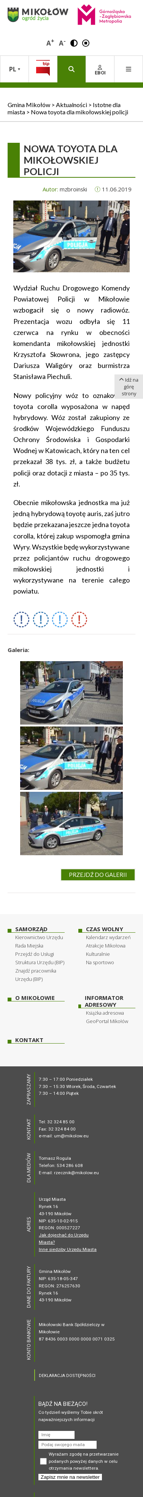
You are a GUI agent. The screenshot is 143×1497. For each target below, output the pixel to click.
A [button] (50, 42)
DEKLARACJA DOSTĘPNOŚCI (67, 1375)
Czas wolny (104, 929)
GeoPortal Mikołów (107, 1021)
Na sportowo (100, 962)
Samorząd (31, 929)
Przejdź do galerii (98, 874)
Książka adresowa (105, 1012)
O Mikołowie (35, 997)
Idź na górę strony (128, 386)
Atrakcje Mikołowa (106, 945)
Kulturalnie (98, 954)
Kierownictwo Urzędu (39, 937)
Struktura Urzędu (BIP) (39, 962)
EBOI (100, 70)
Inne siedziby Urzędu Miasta (68, 1249)
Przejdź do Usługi (34, 954)
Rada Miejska (29, 945)
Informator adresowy (104, 1001)
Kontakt (29, 1040)
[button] (74, 42)
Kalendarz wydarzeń (108, 937)
